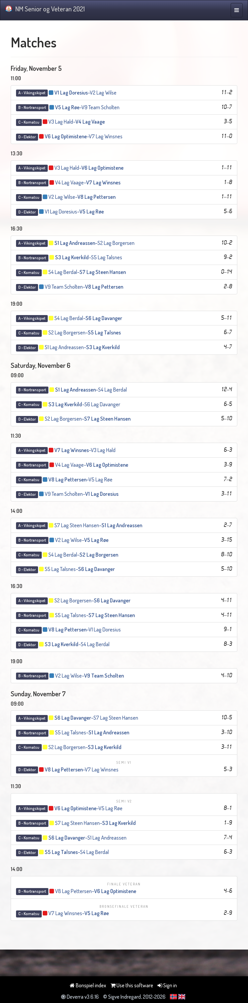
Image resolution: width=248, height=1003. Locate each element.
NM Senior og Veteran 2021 (45, 8)
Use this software (131, 985)
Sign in (167, 985)
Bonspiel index (88, 985)
